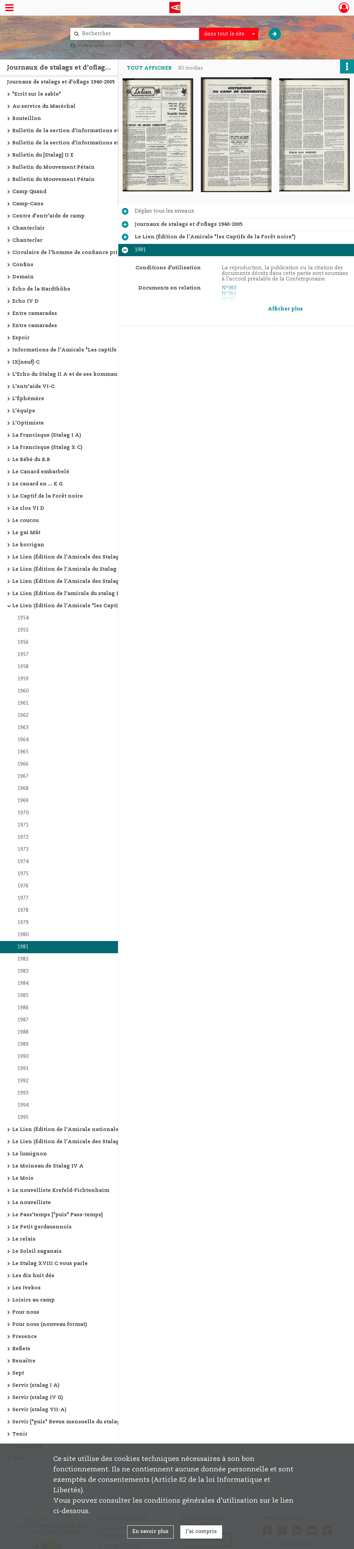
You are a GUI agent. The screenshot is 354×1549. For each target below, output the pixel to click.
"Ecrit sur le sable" (36, 94)
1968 (23, 788)
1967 (23, 776)
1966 (23, 764)
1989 (23, 1044)
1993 (23, 1093)
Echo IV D (25, 301)
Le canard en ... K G (37, 484)
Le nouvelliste (31, 1202)
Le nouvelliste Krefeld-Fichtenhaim (60, 1190)
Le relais (24, 1239)
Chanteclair (28, 228)
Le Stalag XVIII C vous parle (50, 1263)
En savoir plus (150, 1531)
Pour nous (25, 1312)
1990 (23, 1056)
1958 (23, 666)
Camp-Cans (28, 203)
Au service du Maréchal (44, 106)
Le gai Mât (26, 532)
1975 (23, 873)
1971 (23, 825)
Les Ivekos (26, 1288)
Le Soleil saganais (37, 1251)
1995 (23, 1117)
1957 (23, 654)
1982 (23, 959)
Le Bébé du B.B (31, 459)
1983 (23, 971)
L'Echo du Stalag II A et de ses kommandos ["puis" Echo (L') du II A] (81, 374)
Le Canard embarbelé (40, 471)
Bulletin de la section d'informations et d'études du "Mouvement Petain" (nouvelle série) (81, 143)
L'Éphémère (28, 398)
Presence (24, 1336)
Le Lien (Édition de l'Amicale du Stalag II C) (70, 569)
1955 (23, 630)
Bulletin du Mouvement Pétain (53, 167)
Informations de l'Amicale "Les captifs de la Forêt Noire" (81, 350)
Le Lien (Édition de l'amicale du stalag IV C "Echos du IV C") (81, 593)
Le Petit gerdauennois (42, 1227)
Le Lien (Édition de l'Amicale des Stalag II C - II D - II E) (81, 581)
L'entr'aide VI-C (33, 386)
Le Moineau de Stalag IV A (48, 1166)
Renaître (24, 1361)
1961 (23, 703)
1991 (23, 1068)
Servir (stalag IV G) (37, 1397)
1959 (23, 679)
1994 (23, 1105)
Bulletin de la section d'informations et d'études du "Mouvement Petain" (81, 130)
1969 (23, 800)
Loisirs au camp (33, 1300)
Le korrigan (28, 545)
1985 (23, 995)
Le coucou (25, 520)
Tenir (19, 1434)
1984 (23, 983)
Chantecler (27, 240)
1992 (23, 1080)
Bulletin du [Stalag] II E (42, 155)
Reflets (21, 1348)
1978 (23, 910)
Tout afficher (149, 68)
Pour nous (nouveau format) (49, 1324)
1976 (23, 886)
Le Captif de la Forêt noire (47, 496)
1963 (23, 727)
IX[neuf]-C (26, 362)
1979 (23, 922)
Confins (22, 264)
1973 (23, 849)
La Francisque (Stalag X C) (47, 447)
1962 (23, 715)
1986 (23, 1007)
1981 (23, 947)
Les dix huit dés (33, 1275)
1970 (23, 813)
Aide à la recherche (100, 46)
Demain (23, 277)
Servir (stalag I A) (36, 1385)
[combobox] (228, 34)
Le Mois (22, 1178)
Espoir (21, 337)
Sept (18, 1373)
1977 (23, 898)
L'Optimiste (28, 423)
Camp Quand (29, 191)
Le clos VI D (28, 508)
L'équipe (23, 411)
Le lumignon (29, 1154)
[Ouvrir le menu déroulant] (9, 8)
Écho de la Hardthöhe (41, 289)
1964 (23, 739)
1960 (23, 691)
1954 (23, 618)
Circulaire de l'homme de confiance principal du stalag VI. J (81, 252)
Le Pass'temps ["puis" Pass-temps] (57, 1214)
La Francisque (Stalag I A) (46, 435)
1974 (23, 861)
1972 (23, 837)
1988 (23, 1032)
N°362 (229, 299)
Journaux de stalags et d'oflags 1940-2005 (61, 82)
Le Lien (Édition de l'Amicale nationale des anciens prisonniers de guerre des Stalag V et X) (81, 1129)
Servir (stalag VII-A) (39, 1409)
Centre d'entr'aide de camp (48, 216)
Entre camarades (34, 313)
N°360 (229, 288)
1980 (23, 934)
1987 (23, 1020)
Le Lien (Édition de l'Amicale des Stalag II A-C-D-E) (81, 557)
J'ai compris (201, 1531)
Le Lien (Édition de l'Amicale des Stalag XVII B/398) (81, 1141)
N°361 (229, 293)
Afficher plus (285, 309)
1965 (23, 752)
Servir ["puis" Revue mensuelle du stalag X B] (72, 1422)
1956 (23, 642)
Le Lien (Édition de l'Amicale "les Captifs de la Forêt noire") (81, 605)
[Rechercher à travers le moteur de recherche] (138, 34)
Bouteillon (26, 118)
